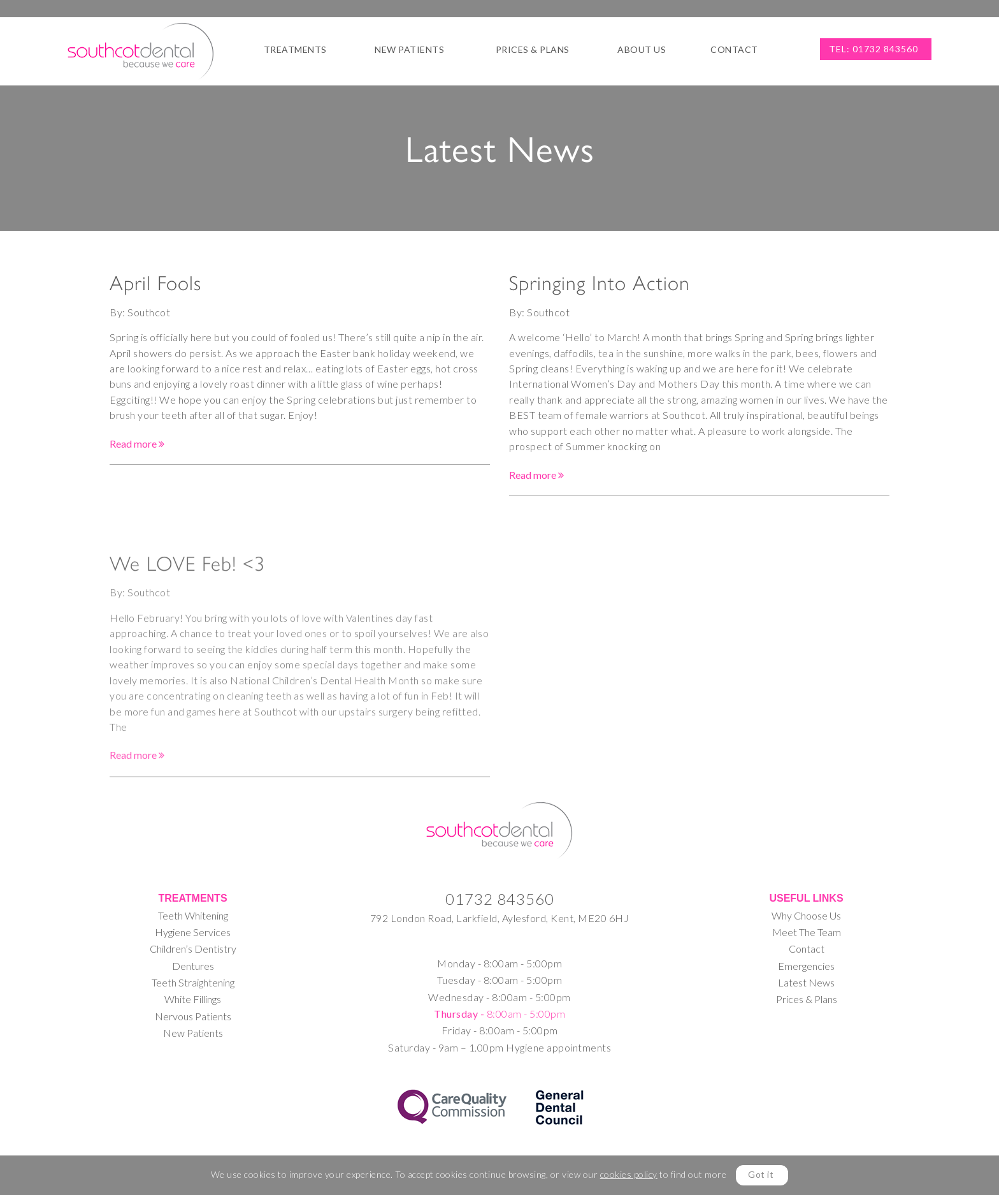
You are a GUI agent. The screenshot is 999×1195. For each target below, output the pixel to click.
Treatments (295, 49)
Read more (137, 445)
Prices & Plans (533, 49)
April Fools (155, 284)
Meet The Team (806, 932)
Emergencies (806, 966)
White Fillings (192, 999)
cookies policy (629, 1174)
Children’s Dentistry (193, 948)
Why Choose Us (806, 915)
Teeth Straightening (193, 982)
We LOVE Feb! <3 (187, 638)
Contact (734, 49)
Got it (760, 1174)
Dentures (193, 966)
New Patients (409, 49)
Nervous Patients (193, 1016)
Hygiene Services (193, 932)
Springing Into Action (599, 285)
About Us (641, 49)
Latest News (806, 982)
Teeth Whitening (193, 915)
